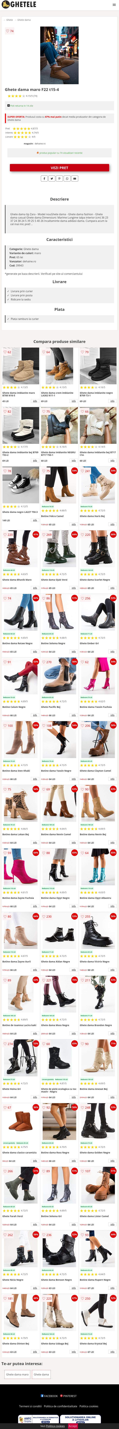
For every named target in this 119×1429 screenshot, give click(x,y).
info (35, 400)
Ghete (9, 19)
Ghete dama (24, 19)
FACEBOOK (49, 1396)
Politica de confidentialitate (60, 1406)
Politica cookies (88, 1406)
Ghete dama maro (17, 1374)
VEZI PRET (59, 167)
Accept (73, 1426)
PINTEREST (68, 1396)
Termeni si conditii (30, 1406)
